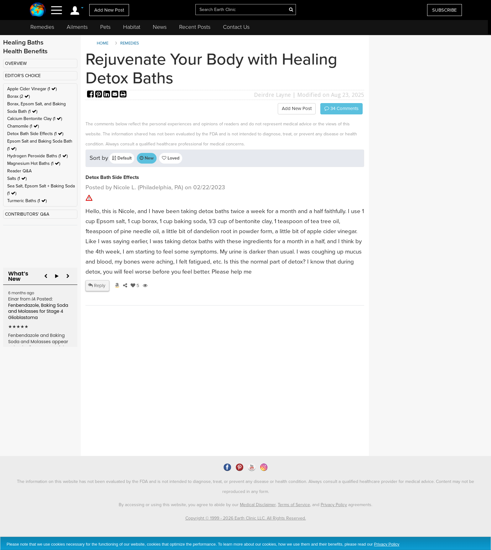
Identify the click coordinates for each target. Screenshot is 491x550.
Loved (170, 158)
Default (122, 158)
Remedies (42, 27)
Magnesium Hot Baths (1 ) (33, 163)
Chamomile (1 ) (23, 126)
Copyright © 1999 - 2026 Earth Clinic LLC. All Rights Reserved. (245, 518)
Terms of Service (294, 504)
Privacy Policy (334, 504)
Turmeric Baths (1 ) (27, 200)
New (147, 158)
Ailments (77, 27)
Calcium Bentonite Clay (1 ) (34, 118)
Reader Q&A (19, 171)
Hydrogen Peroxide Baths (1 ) (37, 156)
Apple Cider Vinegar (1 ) (32, 89)
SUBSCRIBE (444, 10)
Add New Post (109, 10)
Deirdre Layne (272, 95)
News (160, 27)
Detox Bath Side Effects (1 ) (35, 133)
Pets (105, 27)
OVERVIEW (16, 63)
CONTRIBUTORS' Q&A (27, 214)
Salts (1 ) (17, 178)
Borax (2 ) (18, 96)
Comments (341, 108)
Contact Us (236, 27)
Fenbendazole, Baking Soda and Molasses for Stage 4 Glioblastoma (38, 311)
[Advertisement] (199, 402)
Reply (96, 285)
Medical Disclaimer (258, 504)
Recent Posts (194, 27)
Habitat (131, 27)
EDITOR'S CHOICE (23, 75)
